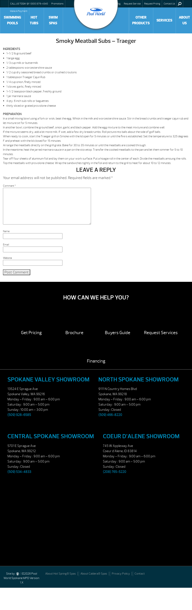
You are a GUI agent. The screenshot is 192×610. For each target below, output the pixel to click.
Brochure (74, 332)
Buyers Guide (117, 332)
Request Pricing (152, 3)
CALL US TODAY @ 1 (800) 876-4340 (29, 3)
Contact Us (169, 3)
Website (7, 258)
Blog (118, 3)
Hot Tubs (34, 20)
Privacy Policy (121, 573)
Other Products (141, 20)
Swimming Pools (12, 20)
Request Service (132, 3)
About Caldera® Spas (93, 573)
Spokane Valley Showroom (48, 379)
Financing (96, 361)
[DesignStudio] (17, 573)
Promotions (57, 3)
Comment (9, 185)
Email (6, 244)
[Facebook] (185, 573)
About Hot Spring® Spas (60, 573)
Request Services (161, 332)
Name (6, 231)
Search (179, 3)
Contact (140, 573)
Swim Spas (53, 20)
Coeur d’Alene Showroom (141, 436)
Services (164, 20)
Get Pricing (31, 332)
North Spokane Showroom (138, 379)
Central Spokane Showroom (50, 436)
